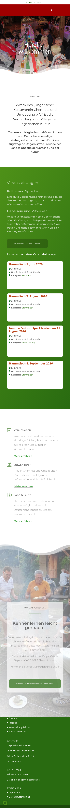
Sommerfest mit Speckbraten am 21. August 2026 (35, 329)
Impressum (14, 792)
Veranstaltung (28, 342)
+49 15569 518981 (19, 774)
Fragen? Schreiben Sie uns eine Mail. (35, 706)
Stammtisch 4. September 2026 (31, 363)
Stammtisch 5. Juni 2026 (26, 264)
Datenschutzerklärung (19, 796)
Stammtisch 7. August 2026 (28, 296)
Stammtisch (27, 275)
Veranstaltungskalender (27, 243)
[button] (5, 803)
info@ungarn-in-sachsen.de (27, 779)
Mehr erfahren (23, 456)
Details (16, 283)
